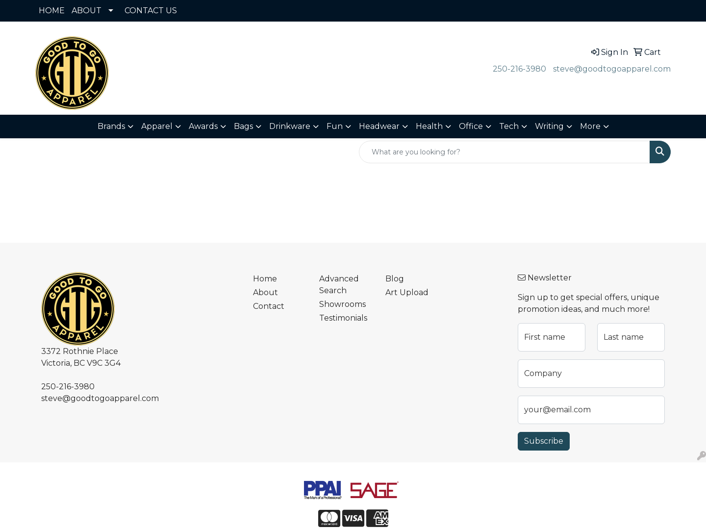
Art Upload (407, 292)
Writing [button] (549, 126)
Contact (268, 306)
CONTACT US (151, 10)
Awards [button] (203, 126)
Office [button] (471, 126)
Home (265, 278)
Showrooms (342, 304)
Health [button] (429, 126)
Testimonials (343, 318)
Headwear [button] (379, 126)
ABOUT (86, 10)
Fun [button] (335, 126)
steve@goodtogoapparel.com (612, 69)
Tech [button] (509, 126)
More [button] (590, 126)
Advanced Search (339, 284)
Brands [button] (111, 126)
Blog (394, 278)
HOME (52, 10)
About (265, 292)
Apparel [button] (157, 126)
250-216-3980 (519, 69)
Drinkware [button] (289, 126)
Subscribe (543, 441)
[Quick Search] (504, 152)
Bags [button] (243, 126)
